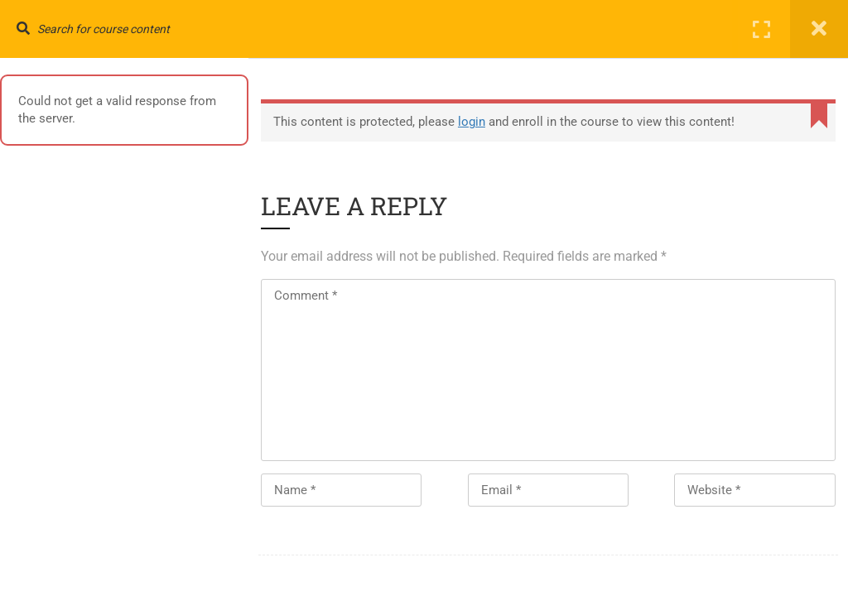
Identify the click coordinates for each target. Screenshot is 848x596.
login (471, 121)
